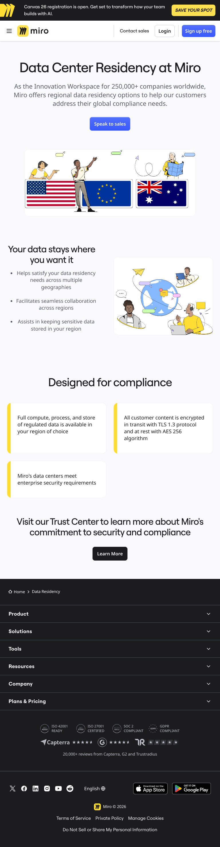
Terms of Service (73, 818)
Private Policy (109, 818)
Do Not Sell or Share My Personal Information (110, 830)
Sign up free (198, 31)
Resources (110, 666)
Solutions (110, 631)
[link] (110, 124)
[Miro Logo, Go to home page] (32, 31)
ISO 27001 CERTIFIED (96, 728)
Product (110, 613)
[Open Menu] (9, 31)
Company (110, 683)
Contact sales (134, 31)
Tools (110, 648)
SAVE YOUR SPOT (193, 10)
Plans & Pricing (110, 701)
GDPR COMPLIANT (170, 728)
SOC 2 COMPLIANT (134, 728)
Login (164, 31)
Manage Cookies (146, 818)
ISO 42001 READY (60, 728)
